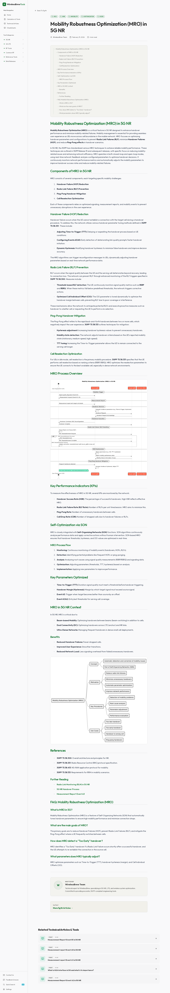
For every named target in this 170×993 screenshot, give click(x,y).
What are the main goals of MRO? (69, 825)
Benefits (55, 637)
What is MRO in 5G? (61, 809)
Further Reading (59, 779)
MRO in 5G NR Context (65, 607)
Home (7, 15)
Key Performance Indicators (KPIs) (74, 486)
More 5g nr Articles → (63, 908)
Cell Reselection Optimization (66, 353)
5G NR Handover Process (68, 789)
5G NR (8, 40)
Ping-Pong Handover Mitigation (67, 315)
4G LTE (8, 44)
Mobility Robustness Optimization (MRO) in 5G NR (90, 123)
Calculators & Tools (12, 19)
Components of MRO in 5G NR (71, 171)
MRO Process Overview (66, 373)
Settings (7, 989)
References (58, 750)
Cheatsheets (10, 28)
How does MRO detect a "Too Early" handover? (76, 840)
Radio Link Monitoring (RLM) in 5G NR (73, 784)
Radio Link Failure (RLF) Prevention (69, 267)
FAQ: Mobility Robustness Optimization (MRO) (81, 802)
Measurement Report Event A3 (71, 794)
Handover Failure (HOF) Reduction (69, 214)
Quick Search (14, 984)
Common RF (10, 53)
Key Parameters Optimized (69, 577)
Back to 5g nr (41, 11)
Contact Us (8, 975)
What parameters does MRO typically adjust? (75, 856)
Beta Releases (11, 61)
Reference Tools (11, 57)
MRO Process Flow (60, 545)
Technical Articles (11, 24)
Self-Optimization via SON (68, 525)
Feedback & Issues (11, 980)
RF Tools (9, 48)
